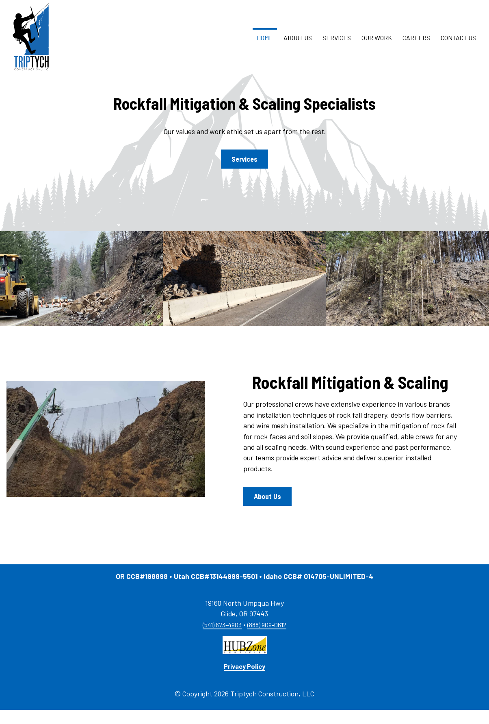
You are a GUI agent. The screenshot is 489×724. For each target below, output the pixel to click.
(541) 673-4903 (222, 639)
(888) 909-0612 (266, 639)
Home (265, 45)
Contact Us (458, 45)
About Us (297, 45)
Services (336, 45)
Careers (416, 45)
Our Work (376, 45)
